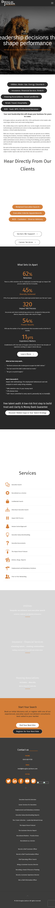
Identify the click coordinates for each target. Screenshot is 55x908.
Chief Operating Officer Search (28, 857)
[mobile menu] (52, 3)
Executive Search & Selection (27, 797)
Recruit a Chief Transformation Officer (27, 852)
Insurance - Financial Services (27, 641)
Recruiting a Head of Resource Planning (27, 867)
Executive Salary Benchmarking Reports (27, 813)
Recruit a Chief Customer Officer (27, 847)
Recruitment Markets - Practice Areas (27, 833)
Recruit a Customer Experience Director (27, 873)
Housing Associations (27, 677)
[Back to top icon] (27, 893)
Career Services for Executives (28, 802)
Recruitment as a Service (27, 839)
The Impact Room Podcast (27, 823)
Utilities (27, 605)
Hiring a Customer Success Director (27, 862)
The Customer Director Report (28, 828)
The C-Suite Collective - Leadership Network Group (27, 818)
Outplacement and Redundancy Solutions (27, 808)
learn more (25, 33)
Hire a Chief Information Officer (27, 878)
